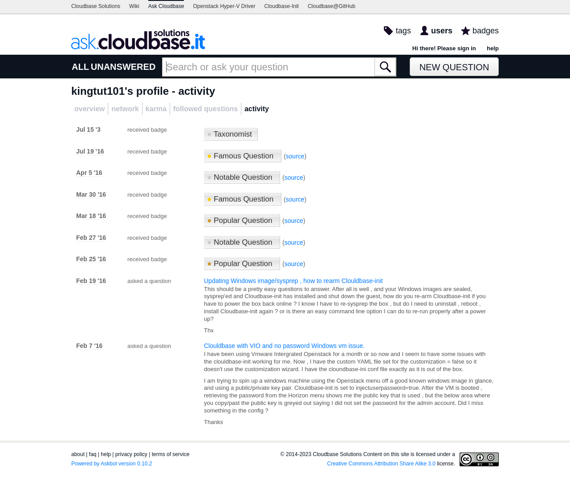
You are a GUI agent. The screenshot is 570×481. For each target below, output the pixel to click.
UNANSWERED (123, 67)
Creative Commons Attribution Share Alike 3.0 (381, 464)
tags (403, 30)
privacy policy (131, 454)
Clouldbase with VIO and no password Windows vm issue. (284, 345)
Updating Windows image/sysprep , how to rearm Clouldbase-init (293, 280)
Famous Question (241, 156)
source (295, 156)
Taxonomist (229, 134)
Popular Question (240, 220)
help (493, 48)
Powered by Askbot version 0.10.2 (111, 464)
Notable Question (240, 177)
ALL (80, 67)
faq (93, 454)
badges (485, 30)
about (78, 454)
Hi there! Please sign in (444, 48)
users (441, 30)
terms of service (171, 454)
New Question (454, 67)
